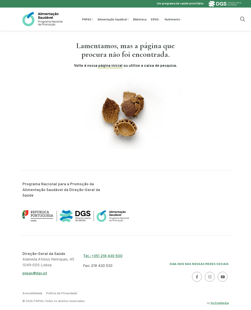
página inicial (110, 65)
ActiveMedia (220, 303)
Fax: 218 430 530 (98, 266)
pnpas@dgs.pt (34, 275)
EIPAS (155, 20)
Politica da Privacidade (61, 293)
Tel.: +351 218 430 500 (103, 256)
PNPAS (86, 20)
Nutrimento (172, 20)
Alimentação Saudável (112, 20)
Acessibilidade (32, 293)
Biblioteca (139, 20)
